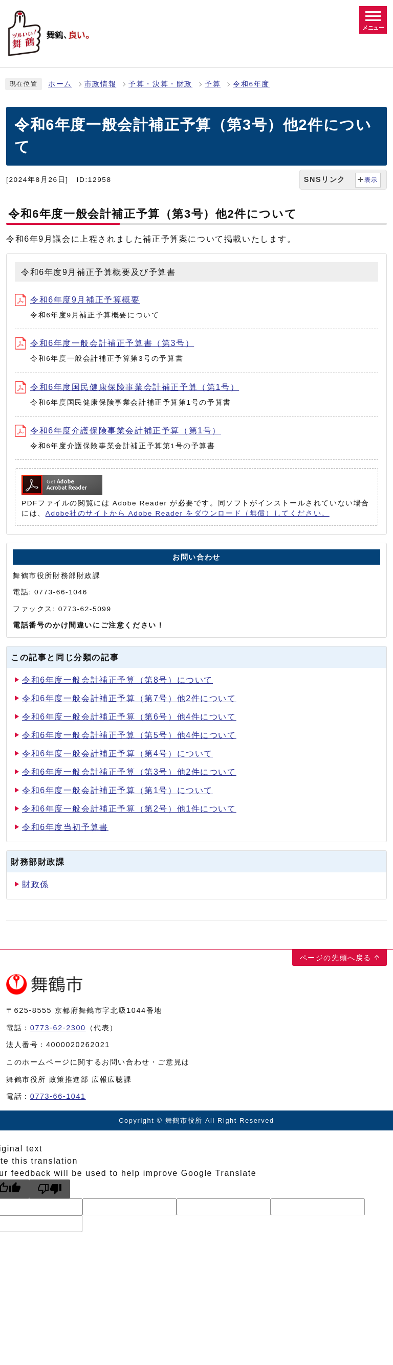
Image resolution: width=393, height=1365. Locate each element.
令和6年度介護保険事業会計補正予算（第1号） (118, 430)
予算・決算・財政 (160, 84)
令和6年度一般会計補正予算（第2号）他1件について (129, 808)
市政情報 (100, 84)
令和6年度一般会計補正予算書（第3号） (104, 343)
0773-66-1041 (58, 1096)
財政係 (35, 884)
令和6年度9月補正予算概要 (77, 299)
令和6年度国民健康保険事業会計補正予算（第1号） (127, 387)
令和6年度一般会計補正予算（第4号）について (117, 753)
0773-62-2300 (58, 1028)
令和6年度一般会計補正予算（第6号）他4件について (129, 716)
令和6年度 (251, 84)
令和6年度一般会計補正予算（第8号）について (117, 680)
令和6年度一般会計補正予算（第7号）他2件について (129, 698)
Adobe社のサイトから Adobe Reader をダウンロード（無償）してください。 (188, 513)
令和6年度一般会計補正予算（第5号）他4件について (129, 735)
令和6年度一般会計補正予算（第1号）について (117, 790)
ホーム (60, 84)
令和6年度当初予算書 (65, 827)
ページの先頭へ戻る (336, 958)
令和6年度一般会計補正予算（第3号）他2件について (129, 772)
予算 (213, 84)
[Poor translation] (49, 1188)
